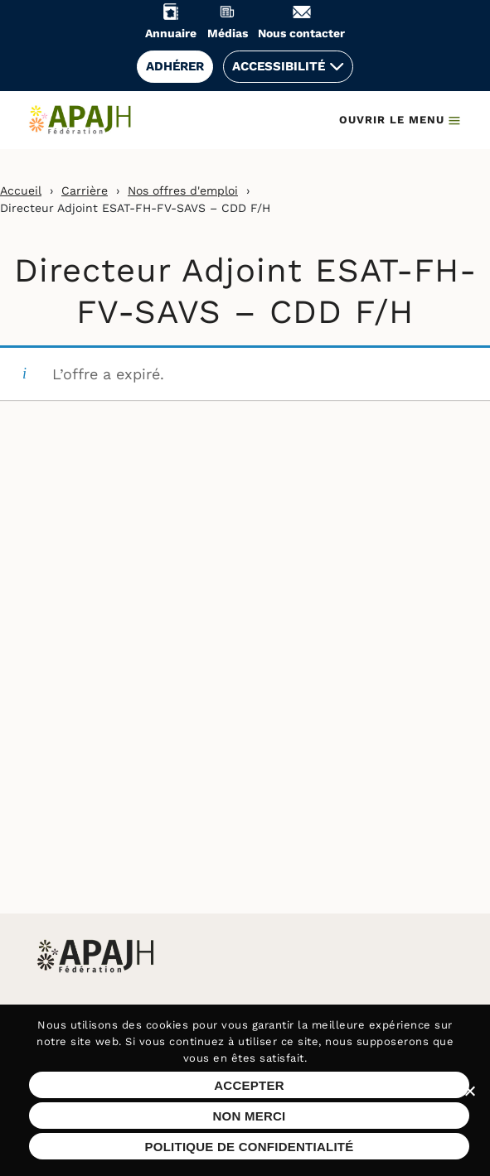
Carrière (84, 190)
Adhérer (175, 66)
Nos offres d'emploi (183, 190)
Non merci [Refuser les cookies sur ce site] (248, 1116)
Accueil (20, 190)
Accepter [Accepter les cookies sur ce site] (249, 1085)
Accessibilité (278, 66)
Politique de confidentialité (248, 1147)
